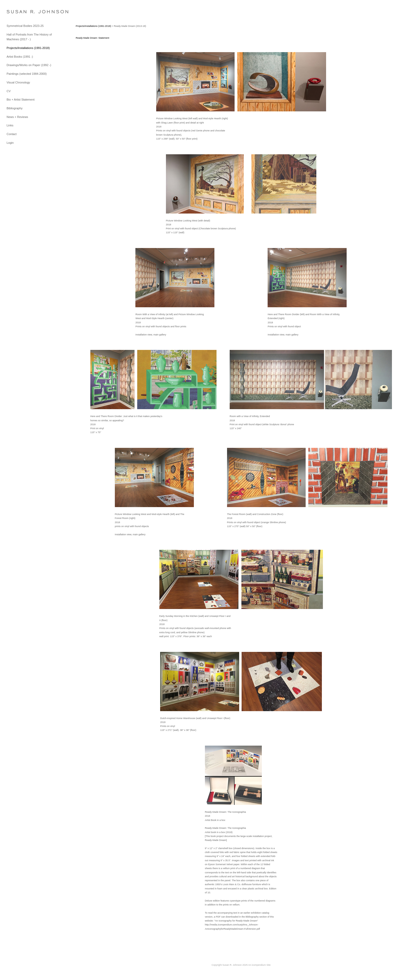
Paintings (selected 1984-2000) (27, 73)
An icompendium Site (259, 965)
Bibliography (15, 108)
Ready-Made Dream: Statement (92, 38)
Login (10, 142)
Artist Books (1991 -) (20, 56)
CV (9, 91)
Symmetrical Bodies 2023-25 (25, 25)
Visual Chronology (18, 82)
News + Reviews (17, 116)
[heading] (20, 11)
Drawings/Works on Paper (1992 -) (29, 65)
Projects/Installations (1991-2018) (28, 47)
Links (10, 125)
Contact (12, 134)
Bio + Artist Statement (21, 99)
